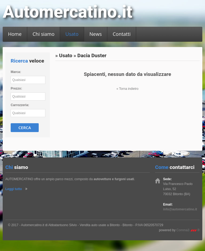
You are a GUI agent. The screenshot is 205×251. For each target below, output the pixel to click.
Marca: (16, 72)
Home (15, 34)
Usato (71, 34)
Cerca (24, 127)
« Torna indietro (127, 89)
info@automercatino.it (180, 209)
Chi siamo (43, 34)
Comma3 (188, 230)
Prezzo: (16, 88)
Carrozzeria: (20, 105)
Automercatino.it (67, 12)
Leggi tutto (13, 189)
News (95, 34)
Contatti (122, 34)
